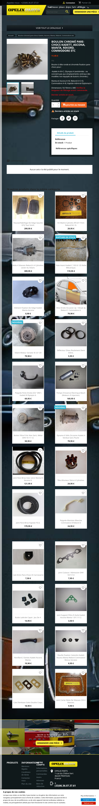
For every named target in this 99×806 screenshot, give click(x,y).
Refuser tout (88, 803)
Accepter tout (88, 799)
